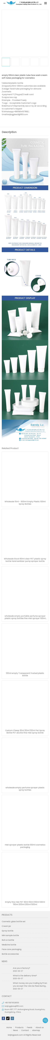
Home (9, 1027)
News (15, 1030)
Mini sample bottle (10, 935)
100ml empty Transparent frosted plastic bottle (25, 674)
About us (40, 1027)
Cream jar (6, 926)
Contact (25, 1030)
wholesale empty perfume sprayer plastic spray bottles (25, 788)
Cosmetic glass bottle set (13, 921)
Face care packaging (11, 949)
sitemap (36, 1030)
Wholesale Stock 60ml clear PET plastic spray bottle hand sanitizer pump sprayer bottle (25, 560)
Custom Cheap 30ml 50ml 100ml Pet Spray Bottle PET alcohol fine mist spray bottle (25, 731)
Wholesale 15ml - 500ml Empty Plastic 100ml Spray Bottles (25, 502)
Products (19, 1027)
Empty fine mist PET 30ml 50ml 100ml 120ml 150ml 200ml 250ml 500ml (25, 903)
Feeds (29, 1027)
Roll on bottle (8, 940)
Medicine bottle (9, 944)
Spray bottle (7, 930)
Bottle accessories (10, 954)
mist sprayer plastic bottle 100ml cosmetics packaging (25, 846)
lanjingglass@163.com (14, 1006)
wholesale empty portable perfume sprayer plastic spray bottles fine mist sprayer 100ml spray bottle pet (25, 617)
